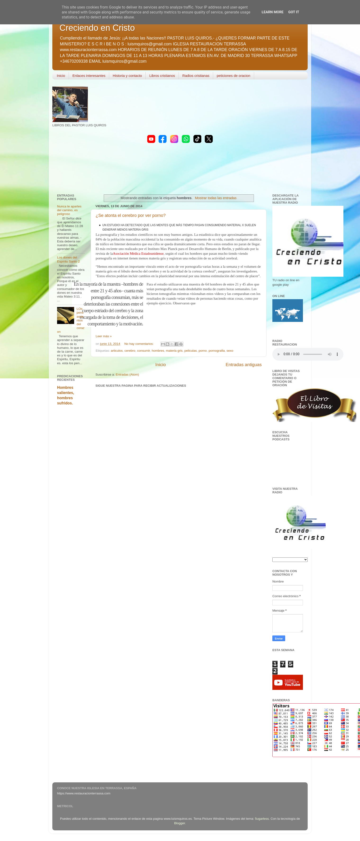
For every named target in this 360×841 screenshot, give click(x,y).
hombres (158, 350)
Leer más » (104, 336)
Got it (293, 12)
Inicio (61, 76)
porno (203, 350)
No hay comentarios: (139, 344)
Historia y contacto (127, 76)
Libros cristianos (162, 76)
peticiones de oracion (233, 76)
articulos (117, 350)
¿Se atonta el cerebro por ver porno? (131, 215)
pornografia (217, 350)
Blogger (179, 823)
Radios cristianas (195, 76)
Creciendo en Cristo (97, 28)
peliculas (190, 350)
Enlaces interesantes (88, 76)
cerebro (130, 350)
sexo (229, 350)
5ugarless (262, 818)
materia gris (174, 350)
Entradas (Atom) (127, 374)
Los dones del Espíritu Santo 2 (68, 259)
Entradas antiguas (244, 364)
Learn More (273, 12)
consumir (143, 350)
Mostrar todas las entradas (216, 198)
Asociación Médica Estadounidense (138, 253)
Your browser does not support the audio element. (307, 354)
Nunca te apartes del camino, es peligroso (69, 210)
